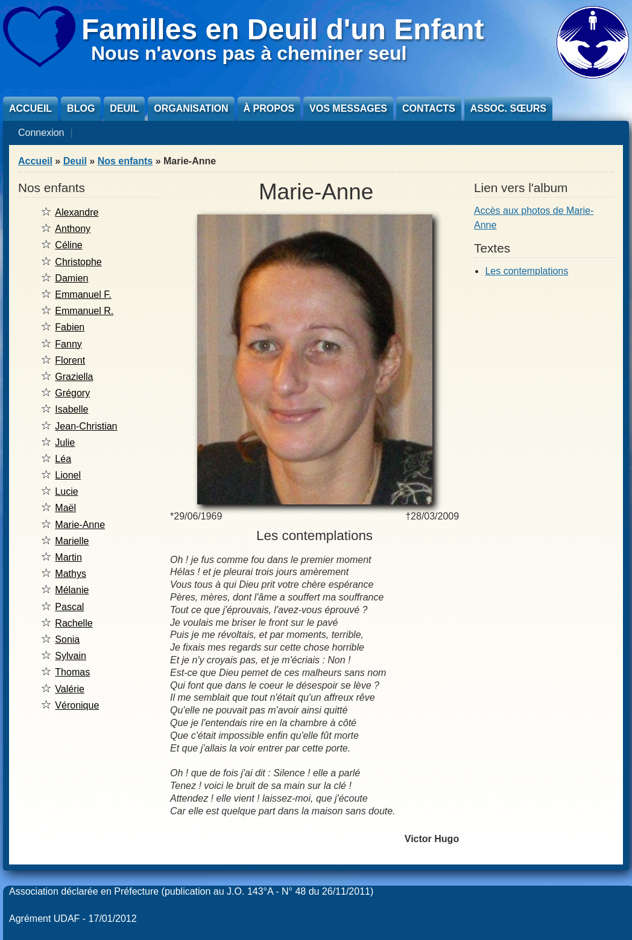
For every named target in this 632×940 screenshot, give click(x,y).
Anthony (72, 229)
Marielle (72, 541)
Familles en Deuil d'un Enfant (282, 29)
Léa (63, 459)
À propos (269, 108)
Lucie (66, 491)
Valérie (69, 689)
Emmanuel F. (83, 294)
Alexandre (76, 212)
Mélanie (72, 590)
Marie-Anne (80, 525)
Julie (65, 442)
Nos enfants (125, 161)
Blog (81, 108)
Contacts (428, 108)
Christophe (78, 262)
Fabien (69, 327)
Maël (65, 508)
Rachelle (73, 623)
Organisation (191, 108)
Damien (71, 278)
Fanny (68, 344)
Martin (68, 557)
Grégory (72, 393)
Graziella (74, 377)
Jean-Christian (86, 426)
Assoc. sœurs (508, 108)
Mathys (70, 573)
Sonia (67, 639)
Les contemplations (526, 271)
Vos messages (348, 108)
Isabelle (71, 409)
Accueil (30, 108)
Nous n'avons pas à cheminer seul (248, 53)
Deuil (124, 108)
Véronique (77, 705)
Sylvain (70, 656)
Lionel (68, 475)
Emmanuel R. (84, 311)
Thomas (72, 672)
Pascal (69, 607)
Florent (70, 360)
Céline (68, 245)
